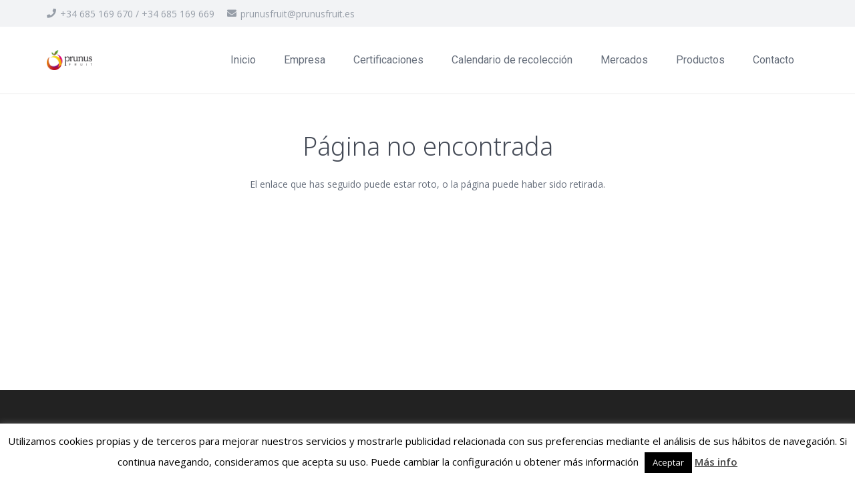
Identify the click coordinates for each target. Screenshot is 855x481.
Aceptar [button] (668, 462)
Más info (716, 461)
